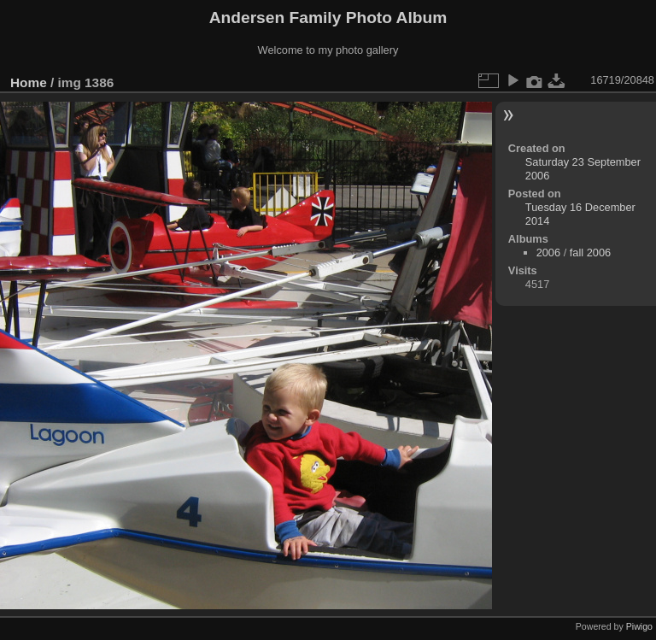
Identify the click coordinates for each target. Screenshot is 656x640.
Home (28, 82)
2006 (548, 252)
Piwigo (639, 626)
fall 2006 (590, 252)
